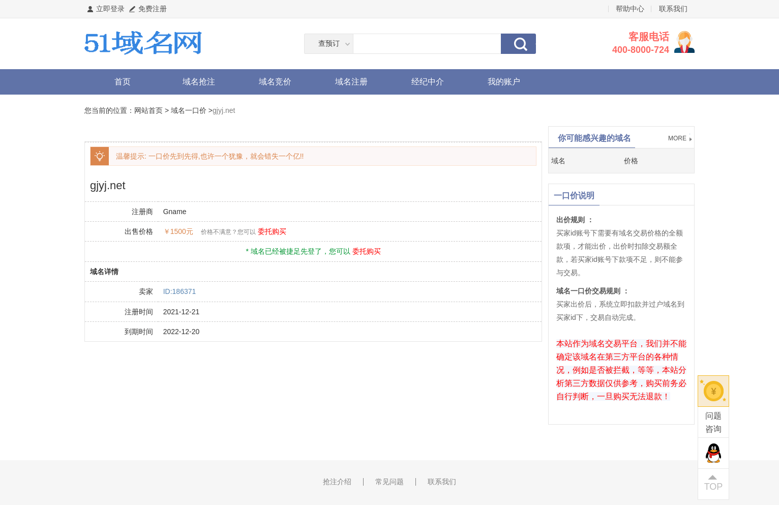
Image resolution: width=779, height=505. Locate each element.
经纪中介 (427, 81)
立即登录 (110, 9)
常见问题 (389, 482)
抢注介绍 (337, 482)
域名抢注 (199, 81)
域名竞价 (275, 81)
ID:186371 (179, 291)
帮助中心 (630, 9)
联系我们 (673, 9)
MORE (677, 138)
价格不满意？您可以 (228, 231)
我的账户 (504, 81)
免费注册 (152, 9)
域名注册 (351, 81)
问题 (713, 423)
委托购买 (272, 231)
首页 (122, 81)
